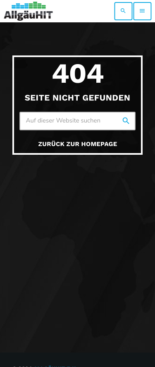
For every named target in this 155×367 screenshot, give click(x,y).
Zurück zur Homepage (77, 144)
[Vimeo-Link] (28, 11)
